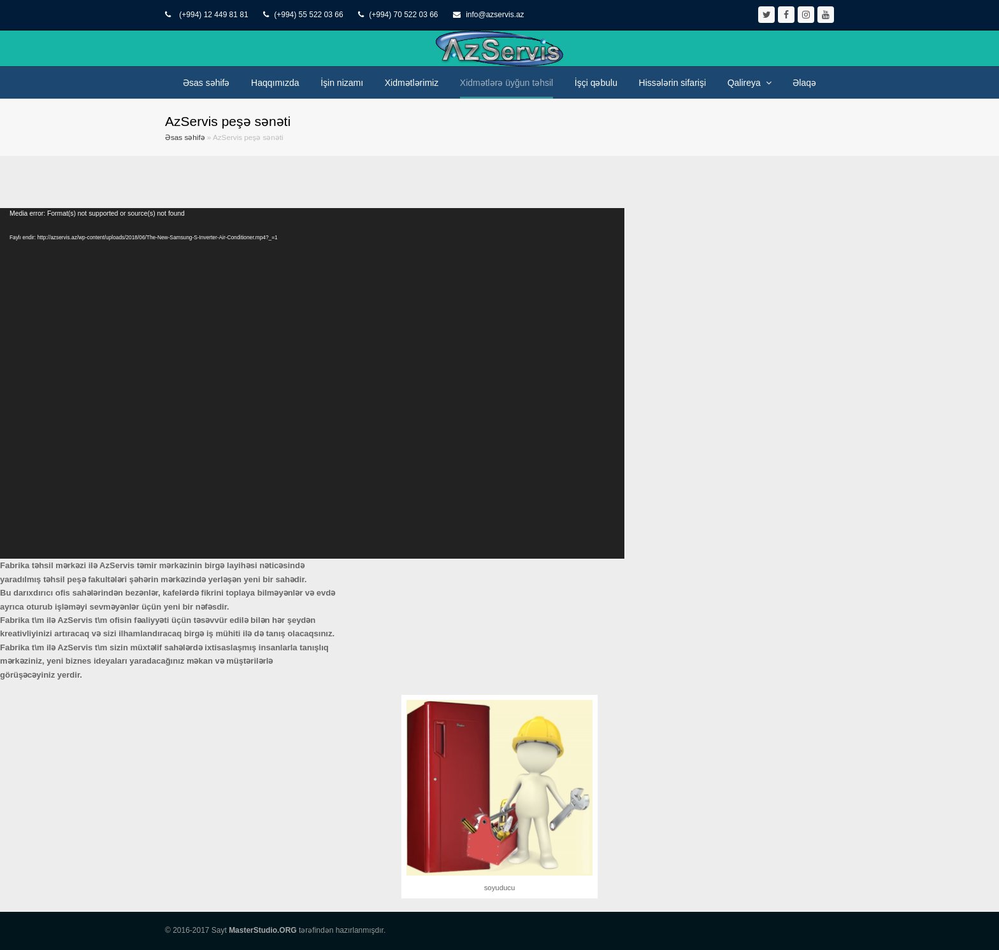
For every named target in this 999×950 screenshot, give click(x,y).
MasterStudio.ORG (263, 930)
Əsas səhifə (185, 137)
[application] (312, 383)
